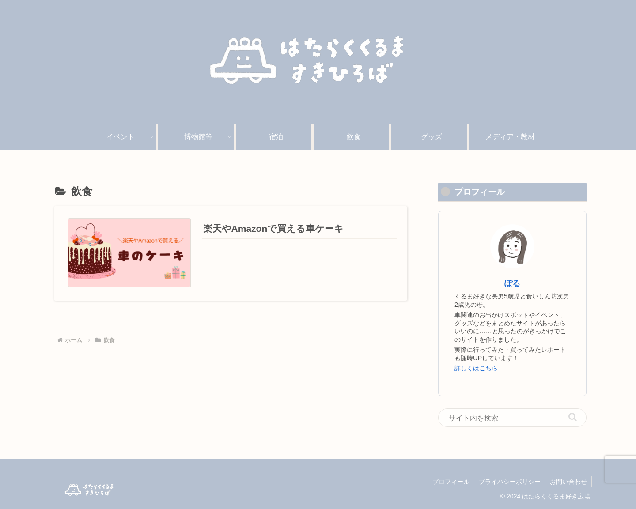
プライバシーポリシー (510, 481)
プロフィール (450, 481)
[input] (512, 417)
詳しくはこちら (476, 368)
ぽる (512, 283)
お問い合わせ (568, 481)
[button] (572, 417)
